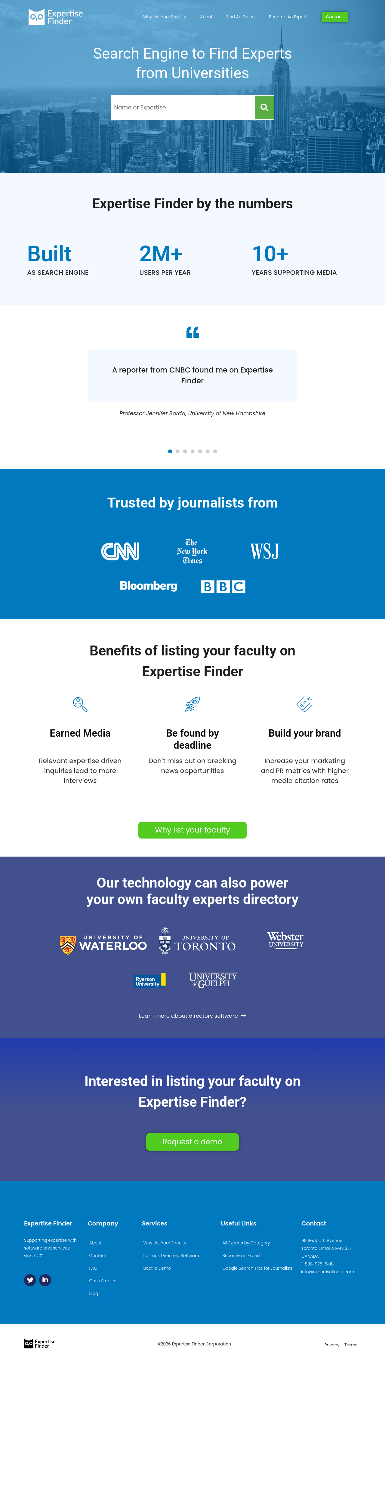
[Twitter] (30, 1280)
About (206, 17)
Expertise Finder (48, 1223)
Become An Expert (287, 17)
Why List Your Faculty (164, 17)
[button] (170, 451)
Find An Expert (240, 17)
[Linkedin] (45, 1280)
